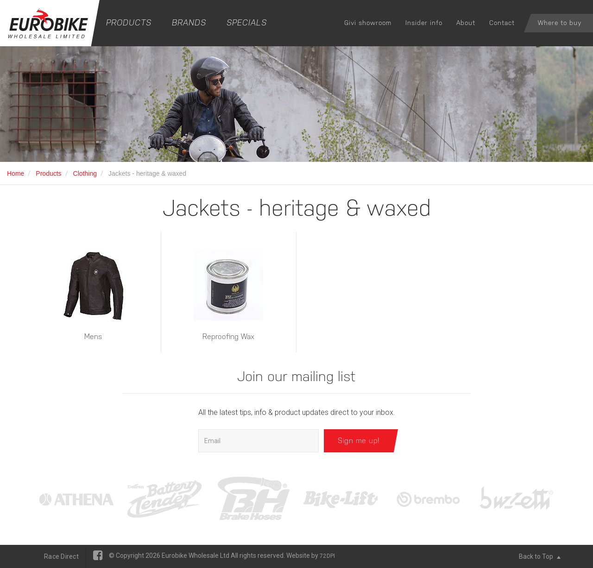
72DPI (327, 556)
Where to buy (559, 22)
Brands (189, 22)
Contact (502, 22)
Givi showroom (367, 22)
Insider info (423, 22)
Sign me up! (359, 440)
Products (128, 22)
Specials (247, 22)
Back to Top (540, 556)
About (465, 22)
